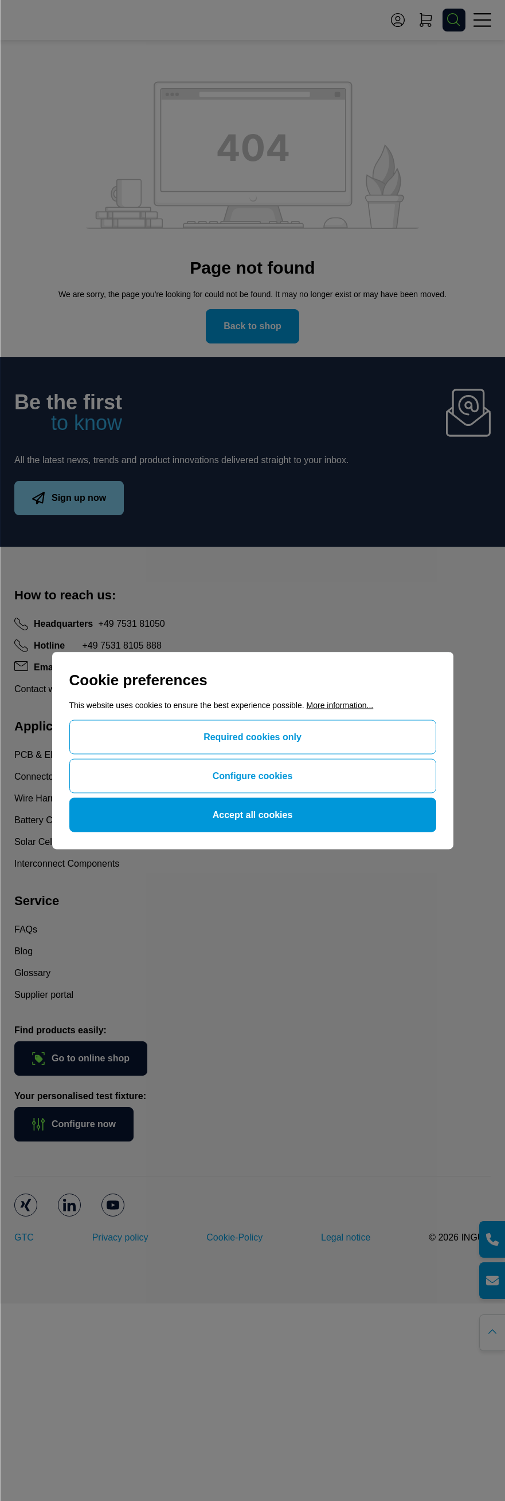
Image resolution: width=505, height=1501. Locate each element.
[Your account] (397, 20)
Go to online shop (81, 1058)
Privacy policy (120, 1237)
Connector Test (45, 776)
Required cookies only (252, 737)
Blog (23, 951)
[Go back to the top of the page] (492, 1332)
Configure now (74, 1124)
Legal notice (345, 1237)
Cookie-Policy (234, 1237)
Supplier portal (43, 995)
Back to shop (252, 326)
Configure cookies (253, 776)
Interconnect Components (66, 863)
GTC (24, 1237)
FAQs (25, 929)
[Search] (454, 20)
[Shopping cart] (425, 20)
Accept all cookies (253, 815)
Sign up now (69, 498)
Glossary (32, 973)
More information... (340, 705)
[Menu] (482, 20)
